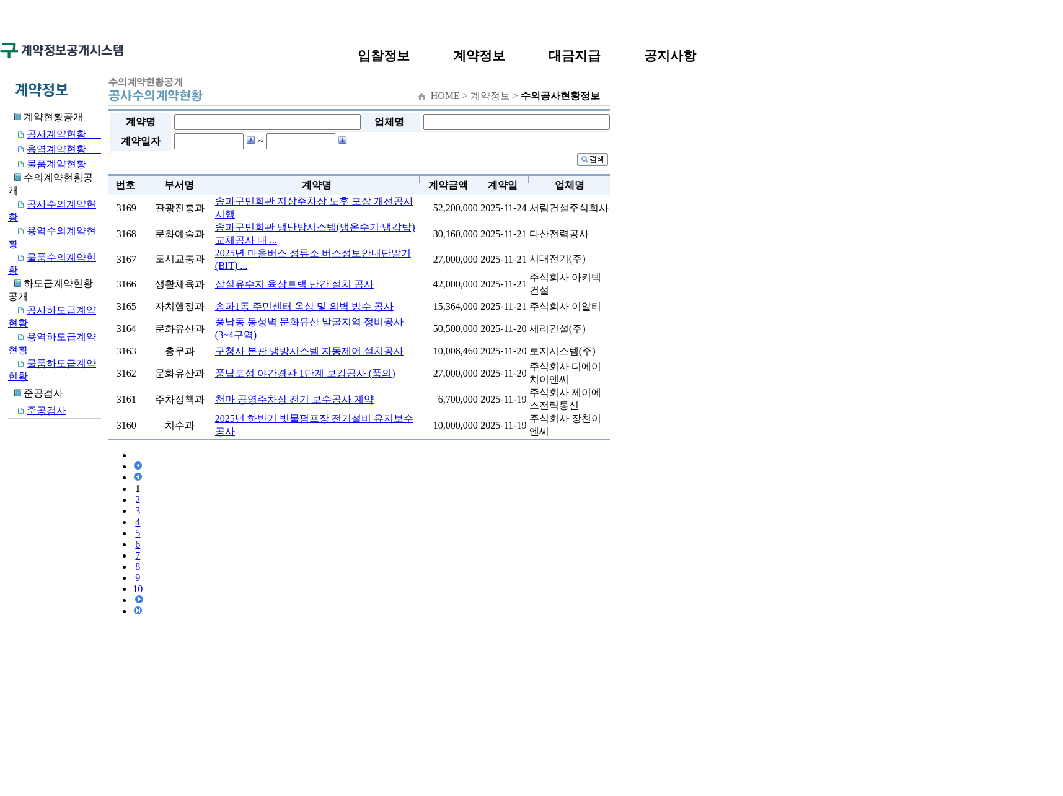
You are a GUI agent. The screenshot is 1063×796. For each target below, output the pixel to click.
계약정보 (479, 55)
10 (138, 589)
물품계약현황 (54, 164)
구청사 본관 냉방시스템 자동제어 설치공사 (309, 351)
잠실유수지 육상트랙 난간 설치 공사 (294, 284)
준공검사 (37, 410)
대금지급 (575, 55)
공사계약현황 (54, 134)
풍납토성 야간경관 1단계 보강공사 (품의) (305, 373)
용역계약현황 (54, 149)
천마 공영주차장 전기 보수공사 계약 (294, 399)
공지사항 (670, 55)
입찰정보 (384, 55)
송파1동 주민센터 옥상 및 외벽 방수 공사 (304, 306)
